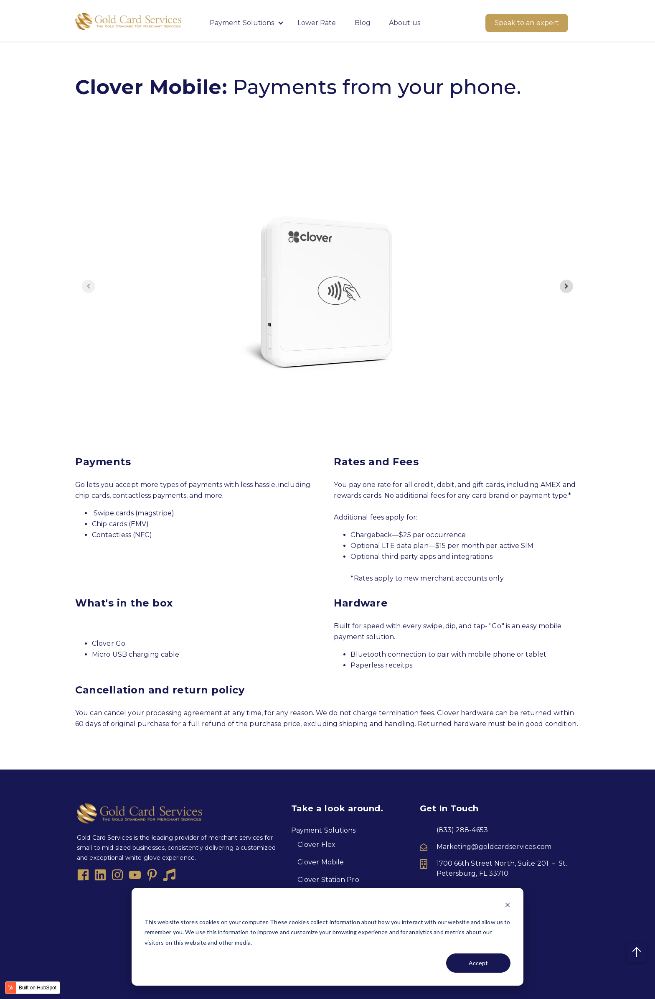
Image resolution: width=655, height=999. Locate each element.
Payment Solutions (243, 23)
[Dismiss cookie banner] (507, 906)
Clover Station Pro (328, 880)
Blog (363, 23)
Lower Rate (316, 23)
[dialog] (327, 937)
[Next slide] (566, 286)
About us (404, 23)
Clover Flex (316, 845)
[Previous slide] (88, 286)
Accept (478, 962)
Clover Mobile (320, 862)
